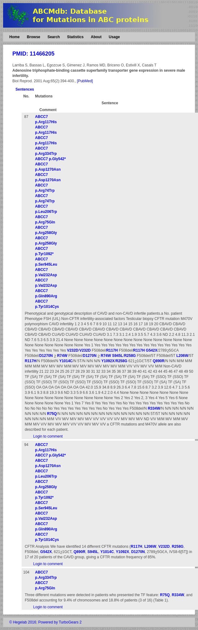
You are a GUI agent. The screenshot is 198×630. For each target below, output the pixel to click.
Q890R (159, 361)
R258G (130, 355)
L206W (182, 355)
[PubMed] (85, 81)
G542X (151, 350)
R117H (112, 350)
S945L (117, 355)
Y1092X (107, 361)
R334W (154, 408)
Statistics (75, 37)
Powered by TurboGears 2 (60, 622)
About (96, 37)
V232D (72, 350)
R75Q (52, 414)
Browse (33, 37)
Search (53, 37)
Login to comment (47, 436)
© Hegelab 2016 (22, 622)
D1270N (46, 355)
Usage (114, 37)
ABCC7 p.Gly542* (50, 159)
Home (14, 37)
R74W (62, 355)
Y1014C (65, 361)
